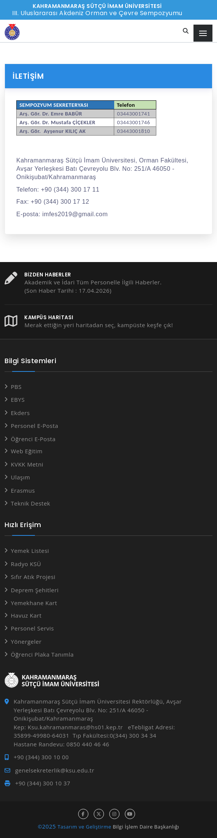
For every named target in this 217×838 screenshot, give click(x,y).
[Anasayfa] (12, 32)
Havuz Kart (26, 615)
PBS (16, 386)
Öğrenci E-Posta (33, 439)
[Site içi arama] (186, 31)
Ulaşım (20, 477)
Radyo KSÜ (26, 564)
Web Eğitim (27, 451)
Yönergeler (26, 641)
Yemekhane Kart (34, 603)
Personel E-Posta (34, 425)
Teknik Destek (30, 503)
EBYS (18, 399)
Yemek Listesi (30, 550)
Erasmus (23, 490)
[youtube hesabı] (130, 814)
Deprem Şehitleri (35, 590)
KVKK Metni (27, 464)
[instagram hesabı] (114, 814)
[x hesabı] (99, 814)
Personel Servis (32, 628)
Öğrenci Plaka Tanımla (42, 654)
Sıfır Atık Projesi (33, 577)
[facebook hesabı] (83, 814)
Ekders (20, 413)
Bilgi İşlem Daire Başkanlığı (146, 826)
